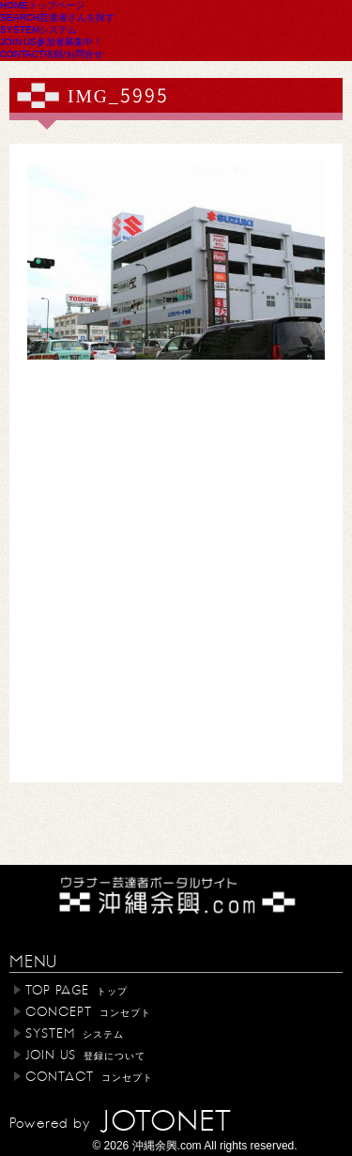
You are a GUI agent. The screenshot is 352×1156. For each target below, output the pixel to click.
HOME (42, 4)
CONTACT (51, 53)
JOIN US (51, 41)
